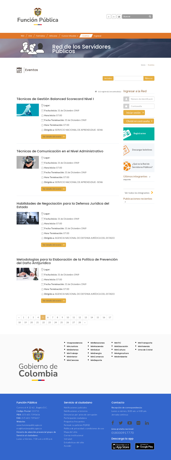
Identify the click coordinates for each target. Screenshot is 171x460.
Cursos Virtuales (70, 36)
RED (22, 36)
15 (98, 317)
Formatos (40, 36)
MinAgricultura (121, 353)
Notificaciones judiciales (75, 407)
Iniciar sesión (133, 112)
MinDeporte (96, 360)
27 (73, 322)
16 (104, 317)
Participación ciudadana (75, 418)
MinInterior (72, 356)
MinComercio (97, 356)
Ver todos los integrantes (137, 192)
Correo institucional (73, 435)
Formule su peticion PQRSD (77, 425)
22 (43, 322)
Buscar (149, 78)
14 (92, 317)
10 (68, 317)
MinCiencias (73, 360)
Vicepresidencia (74, 342)
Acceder (68, 446)
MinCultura (119, 349)
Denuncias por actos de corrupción (80, 414)
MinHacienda (97, 346)
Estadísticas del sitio (74, 442)
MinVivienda (144, 346)
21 (37, 322)
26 (67, 322)
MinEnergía (96, 353)
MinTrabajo (72, 353)
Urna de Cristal (145, 349)
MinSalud (95, 349)
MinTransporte (145, 342)
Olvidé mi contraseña (138, 121)
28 (79, 322)
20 (31, 322)
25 (61, 322)
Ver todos (108, 78)
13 (86, 317)
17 (110, 317)
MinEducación (121, 346)
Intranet (68, 439)
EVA (30, 36)
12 (80, 317)
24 (55, 322)
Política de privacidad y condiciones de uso (84, 428)
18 (19, 322)
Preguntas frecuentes (74, 421)
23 (49, 322)
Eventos (86, 36)
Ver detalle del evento (52, 136)
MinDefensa (72, 349)
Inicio (143, 65)
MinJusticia (72, 346)
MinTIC (117, 342)
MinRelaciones (98, 342)
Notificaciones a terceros (76, 411)
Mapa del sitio (70, 432)
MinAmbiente (120, 356)
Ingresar (97, 36)
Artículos (53, 36)
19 (25, 322)
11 (74, 317)
